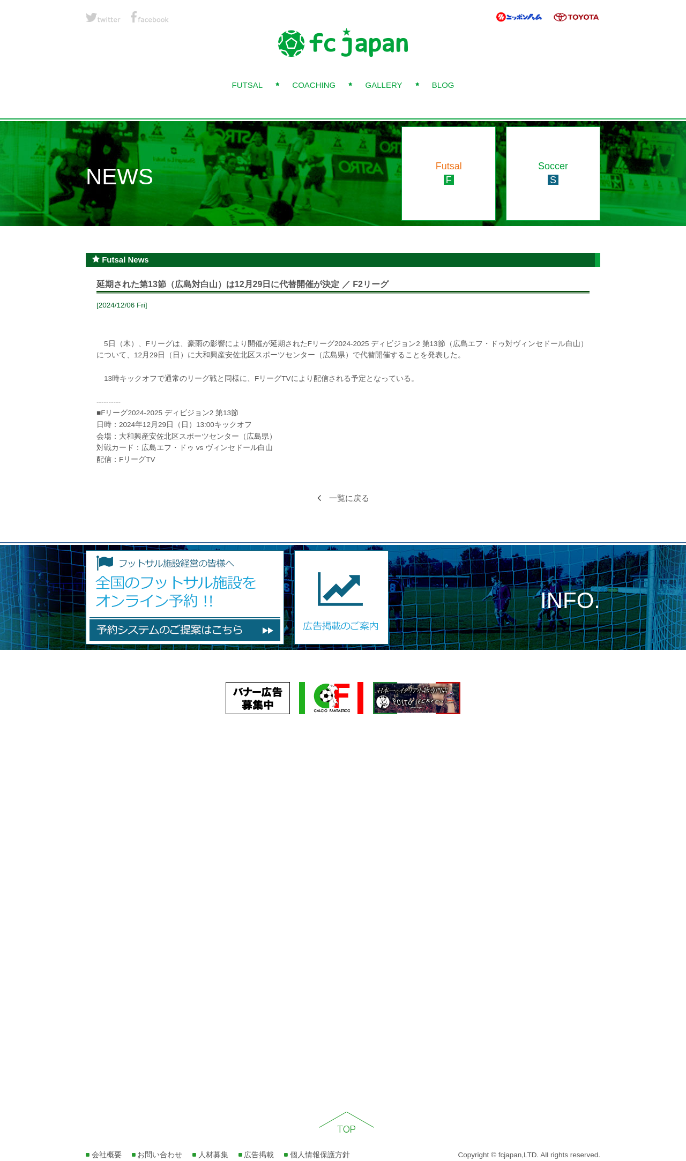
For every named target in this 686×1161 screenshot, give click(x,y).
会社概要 (104, 1155)
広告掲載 (256, 1155)
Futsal (449, 173)
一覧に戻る (343, 498)
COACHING (313, 84)
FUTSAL (247, 84)
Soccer (553, 173)
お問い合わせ (157, 1155)
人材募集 (210, 1155)
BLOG (443, 84)
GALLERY (384, 84)
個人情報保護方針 (317, 1155)
